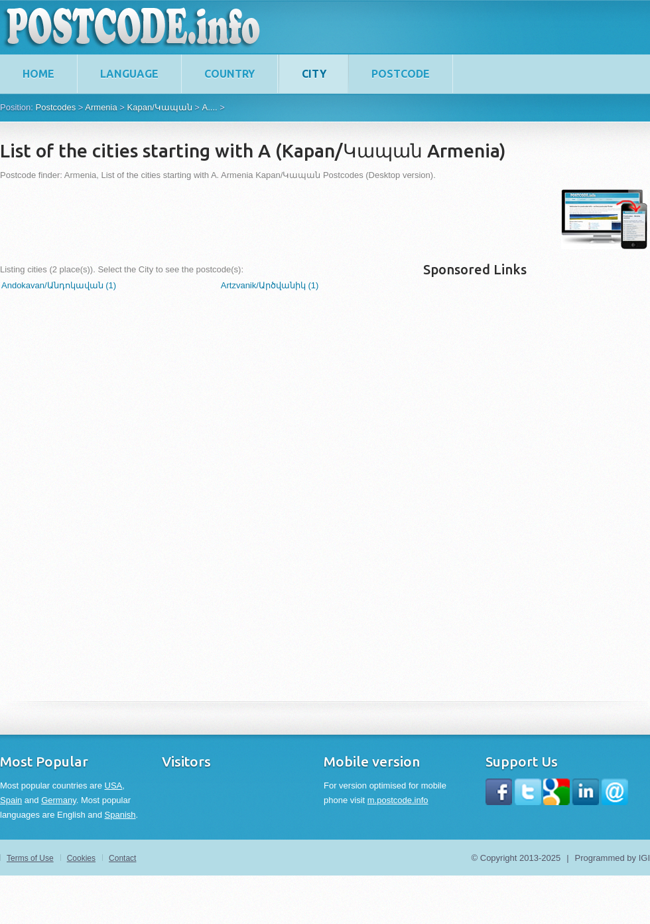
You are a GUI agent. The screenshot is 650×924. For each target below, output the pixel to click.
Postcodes (55, 107)
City (314, 74)
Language (129, 74)
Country (229, 74)
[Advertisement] (241, 219)
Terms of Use (30, 858)
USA (114, 785)
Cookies (81, 858)
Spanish (120, 815)
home (38, 74)
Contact (122, 858)
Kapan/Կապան (159, 107)
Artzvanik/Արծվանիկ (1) (270, 285)
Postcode (400, 74)
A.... (210, 107)
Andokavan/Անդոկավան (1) (58, 285)
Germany (58, 800)
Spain (11, 800)
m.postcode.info (397, 800)
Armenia (101, 107)
